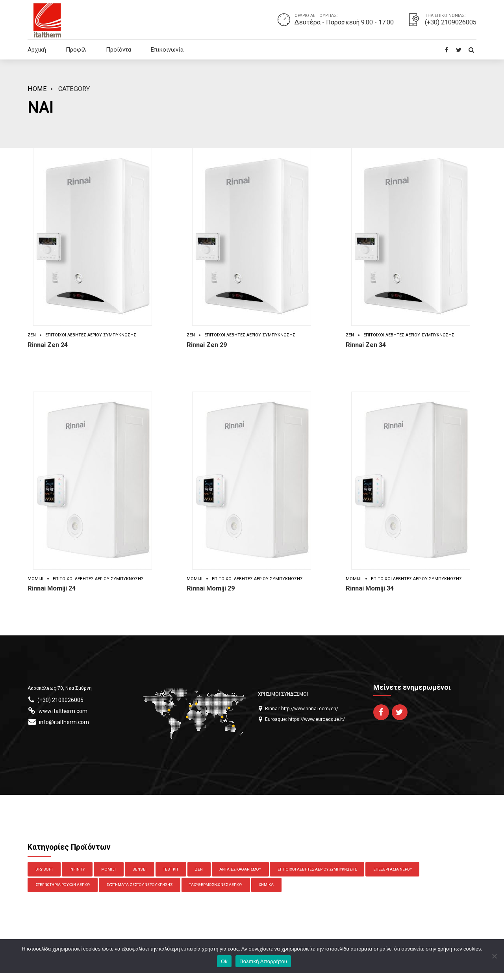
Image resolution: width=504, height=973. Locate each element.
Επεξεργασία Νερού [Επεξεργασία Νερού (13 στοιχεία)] (392, 869)
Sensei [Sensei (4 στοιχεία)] (139, 869)
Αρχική (37, 49)
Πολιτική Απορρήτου (263, 961)
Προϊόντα (118, 49)
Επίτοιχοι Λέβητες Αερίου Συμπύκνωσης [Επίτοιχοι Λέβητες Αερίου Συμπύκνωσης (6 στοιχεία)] (317, 869)
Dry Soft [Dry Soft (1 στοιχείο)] (44, 869)
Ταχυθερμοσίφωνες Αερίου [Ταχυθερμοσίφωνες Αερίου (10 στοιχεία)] (215, 884)
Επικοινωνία (167, 49)
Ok (224, 961)
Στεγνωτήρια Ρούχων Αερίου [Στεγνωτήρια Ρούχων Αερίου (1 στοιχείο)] (62, 884)
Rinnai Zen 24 (48, 345)
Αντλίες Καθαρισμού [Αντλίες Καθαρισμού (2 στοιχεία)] (240, 869)
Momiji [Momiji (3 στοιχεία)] (108, 869)
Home (37, 89)
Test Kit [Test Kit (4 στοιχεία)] (170, 869)
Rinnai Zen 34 (366, 345)
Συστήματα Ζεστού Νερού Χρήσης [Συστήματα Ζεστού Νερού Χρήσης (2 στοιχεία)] (139, 884)
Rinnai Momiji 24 (52, 588)
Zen (32, 335)
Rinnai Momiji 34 (370, 588)
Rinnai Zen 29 (207, 345)
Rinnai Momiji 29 (211, 588)
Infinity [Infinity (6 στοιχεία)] (77, 869)
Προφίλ (76, 49)
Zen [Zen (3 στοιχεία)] (199, 869)
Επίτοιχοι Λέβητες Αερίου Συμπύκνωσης (90, 335)
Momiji (35, 578)
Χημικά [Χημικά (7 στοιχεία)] (266, 884)
